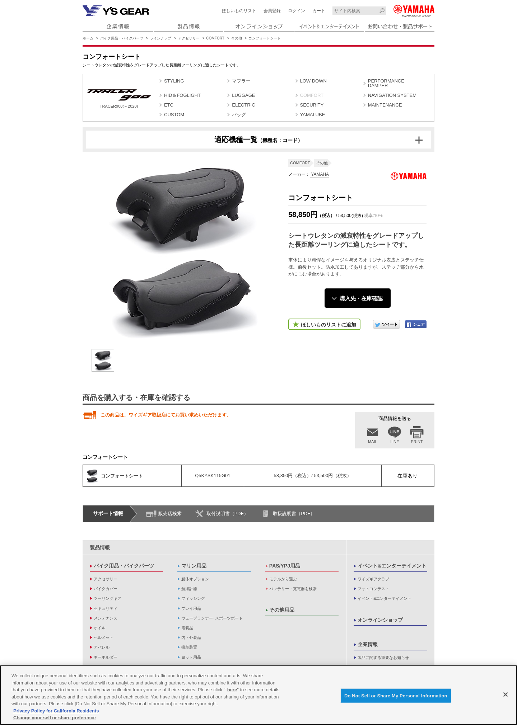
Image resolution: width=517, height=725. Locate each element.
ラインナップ (160, 38)
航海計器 (189, 589)
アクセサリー (189, 38)
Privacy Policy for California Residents (56, 711)
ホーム (88, 38)
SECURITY (312, 105)
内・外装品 (191, 637)
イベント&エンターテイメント (392, 566)
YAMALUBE (312, 114)
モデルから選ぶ (283, 579)
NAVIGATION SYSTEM (392, 95)
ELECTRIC (243, 105)
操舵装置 (189, 647)
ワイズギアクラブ (373, 579)
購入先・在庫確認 (361, 298)
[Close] (505, 694)
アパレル (102, 647)
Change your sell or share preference (54, 718)
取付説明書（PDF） (227, 513)
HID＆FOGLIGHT (182, 95)
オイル (100, 628)
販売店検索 (170, 513)
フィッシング (193, 598)
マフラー (241, 81)
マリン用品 (193, 566)
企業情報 (368, 644)
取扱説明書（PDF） (294, 513)
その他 (236, 38)
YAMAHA (319, 174)
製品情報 (100, 547)
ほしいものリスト (239, 10)
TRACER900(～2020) (119, 98)
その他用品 (281, 610)
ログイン (296, 10)
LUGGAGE (243, 95)
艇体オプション (195, 579)
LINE (394, 441)
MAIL (372, 441)
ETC (168, 105)
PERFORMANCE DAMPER (386, 83)
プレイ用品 (191, 608)
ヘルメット (103, 637)
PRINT (417, 441)
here (232, 690)
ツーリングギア (107, 598)
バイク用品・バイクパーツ (121, 38)
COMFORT (215, 38)
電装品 (187, 628)
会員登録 (272, 10)
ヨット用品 (191, 657)
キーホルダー (105, 657)
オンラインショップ (380, 620)
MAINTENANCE (385, 105)
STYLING (174, 81)
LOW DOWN (313, 81)
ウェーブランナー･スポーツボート (212, 618)
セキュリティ (105, 608)
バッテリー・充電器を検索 (293, 589)
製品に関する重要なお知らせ (383, 657)
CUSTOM (174, 114)
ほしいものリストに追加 (328, 325)
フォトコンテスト (373, 589)
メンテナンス (105, 618)
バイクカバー (105, 589)
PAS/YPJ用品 (284, 566)
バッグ (239, 114)
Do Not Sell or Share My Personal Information (395, 695)
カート (318, 10)
